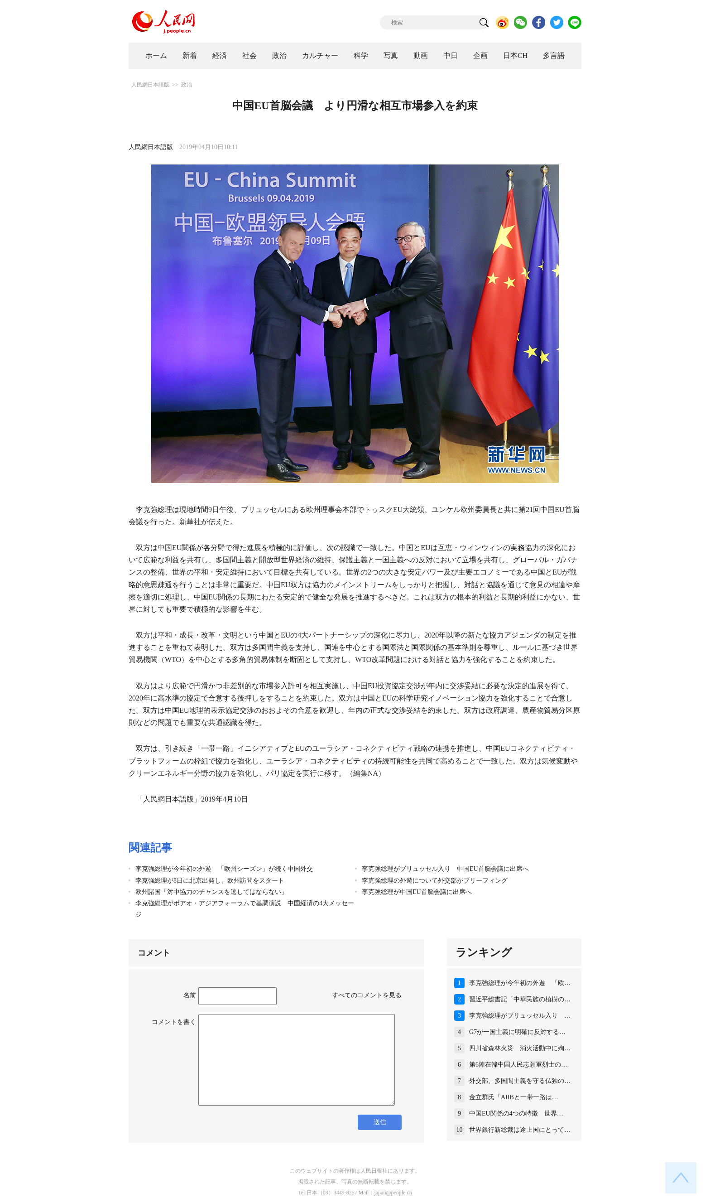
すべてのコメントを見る (367, 995)
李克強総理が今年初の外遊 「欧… (520, 983)
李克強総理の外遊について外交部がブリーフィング (435, 880)
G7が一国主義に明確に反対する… (517, 1032)
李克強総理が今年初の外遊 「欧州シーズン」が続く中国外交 (224, 868)
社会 (249, 55)
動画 (420, 55)
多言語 (554, 55)
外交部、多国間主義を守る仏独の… (520, 1080)
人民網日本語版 (150, 85)
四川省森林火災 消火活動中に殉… (520, 1048)
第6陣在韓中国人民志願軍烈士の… (518, 1064)
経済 (219, 55)
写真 (391, 55)
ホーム (156, 55)
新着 (189, 55)
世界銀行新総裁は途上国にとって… (520, 1129)
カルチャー (320, 55)
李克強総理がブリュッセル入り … (520, 1015)
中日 (450, 55)
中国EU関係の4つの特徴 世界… (516, 1113)
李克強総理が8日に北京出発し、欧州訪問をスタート (209, 880)
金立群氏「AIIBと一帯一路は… (513, 1097)
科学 (361, 55)
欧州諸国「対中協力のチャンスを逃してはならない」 (211, 892)
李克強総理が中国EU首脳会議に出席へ (417, 892)
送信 (380, 1122)
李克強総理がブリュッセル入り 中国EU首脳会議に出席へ (445, 868)
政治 (279, 55)
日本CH (515, 55)
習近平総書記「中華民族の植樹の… (520, 999)
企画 (480, 55)
